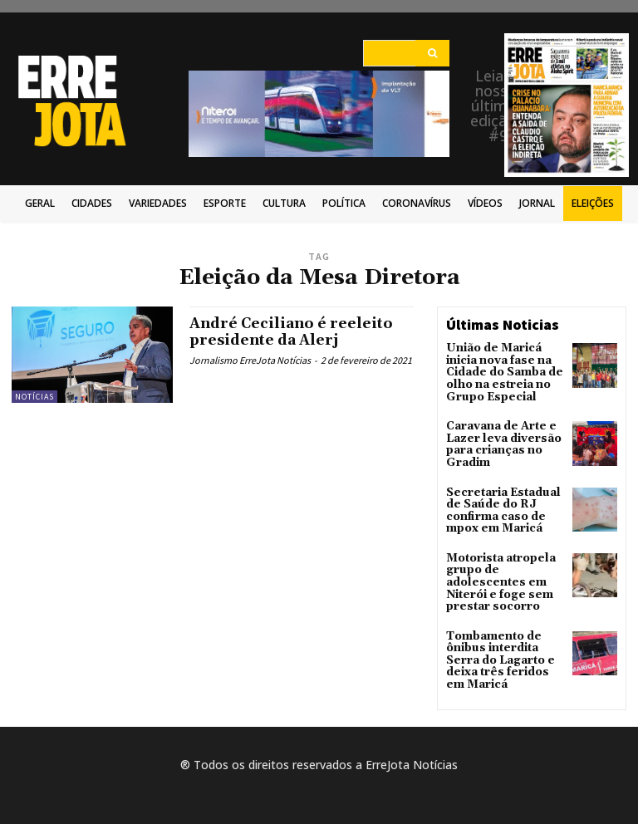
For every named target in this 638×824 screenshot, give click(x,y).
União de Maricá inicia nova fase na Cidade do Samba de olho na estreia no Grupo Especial (499, 370)
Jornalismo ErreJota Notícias (250, 360)
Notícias (34, 396)
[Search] (432, 53)
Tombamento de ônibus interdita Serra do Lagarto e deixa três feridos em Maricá (504, 638)
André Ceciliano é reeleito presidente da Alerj (294, 332)
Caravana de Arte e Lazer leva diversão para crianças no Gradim (498, 437)
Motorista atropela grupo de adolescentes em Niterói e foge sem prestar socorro (497, 565)
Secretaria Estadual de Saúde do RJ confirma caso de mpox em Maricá (498, 499)
